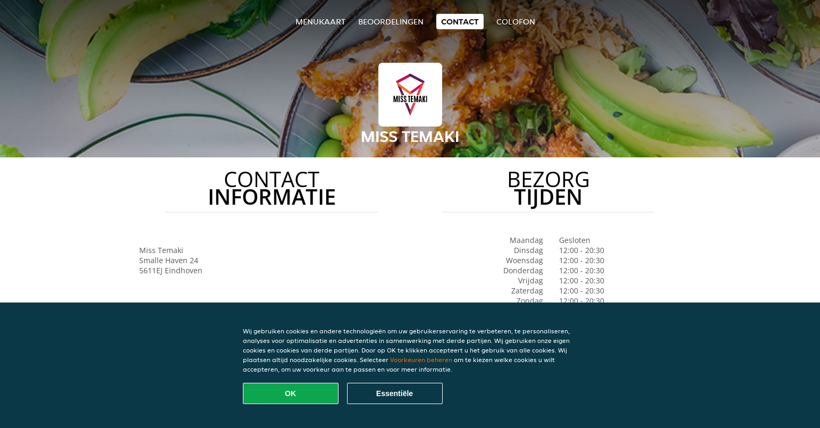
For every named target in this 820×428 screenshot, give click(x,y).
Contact (460, 21)
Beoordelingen (391, 21)
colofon (515, 21)
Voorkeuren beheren (421, 360)
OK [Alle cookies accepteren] (290, 393)
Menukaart (320, 21)
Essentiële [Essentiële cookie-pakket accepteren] (394, 393)
